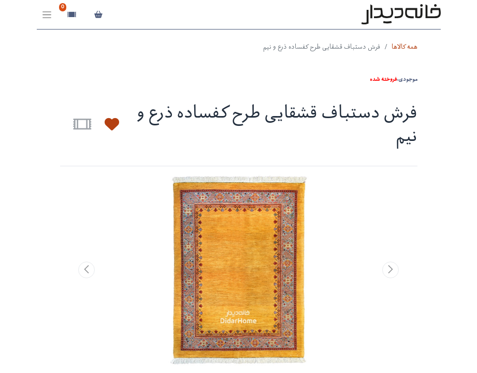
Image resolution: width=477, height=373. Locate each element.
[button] (106, 124)
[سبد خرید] (99, 14)
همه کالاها (404, 47)
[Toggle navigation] (47, 15)
